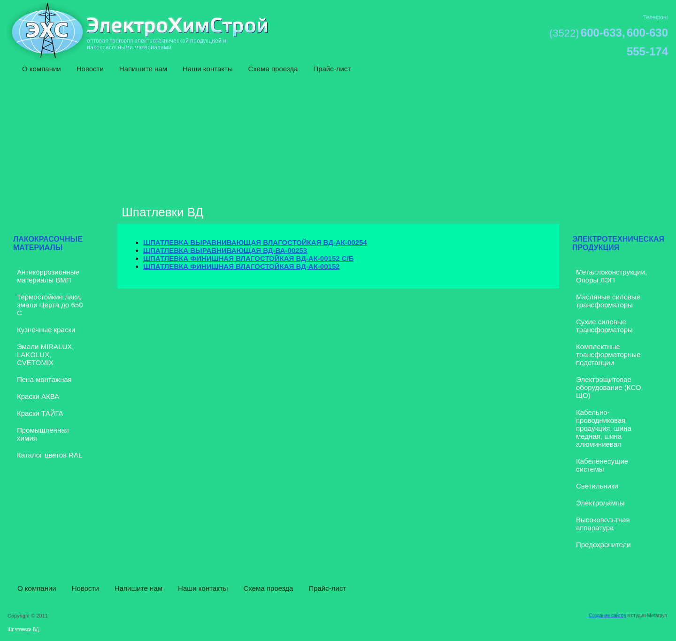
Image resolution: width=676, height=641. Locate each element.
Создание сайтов (607, 615)
